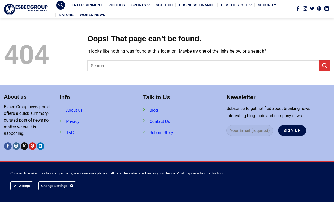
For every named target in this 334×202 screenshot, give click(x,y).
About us (74, 110)
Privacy (72, 121)
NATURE (66, 15)
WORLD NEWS (92, 15)
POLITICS (116, 5)
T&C (70, 132)
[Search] (60, 5)
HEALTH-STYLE (236, 5)
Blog (154, 110)
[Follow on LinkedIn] (326, 8)
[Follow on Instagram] (305, 8)
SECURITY (267, 5)
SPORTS (140, 5)
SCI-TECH (164, 5)
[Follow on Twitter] (312, 8)
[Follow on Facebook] (298, 8)
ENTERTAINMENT (86, 5)
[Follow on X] (24, 146)
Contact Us (160, 121)
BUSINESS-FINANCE (197, 5)
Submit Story (161, 132)
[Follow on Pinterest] (319, 8)
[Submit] (324, 65)
